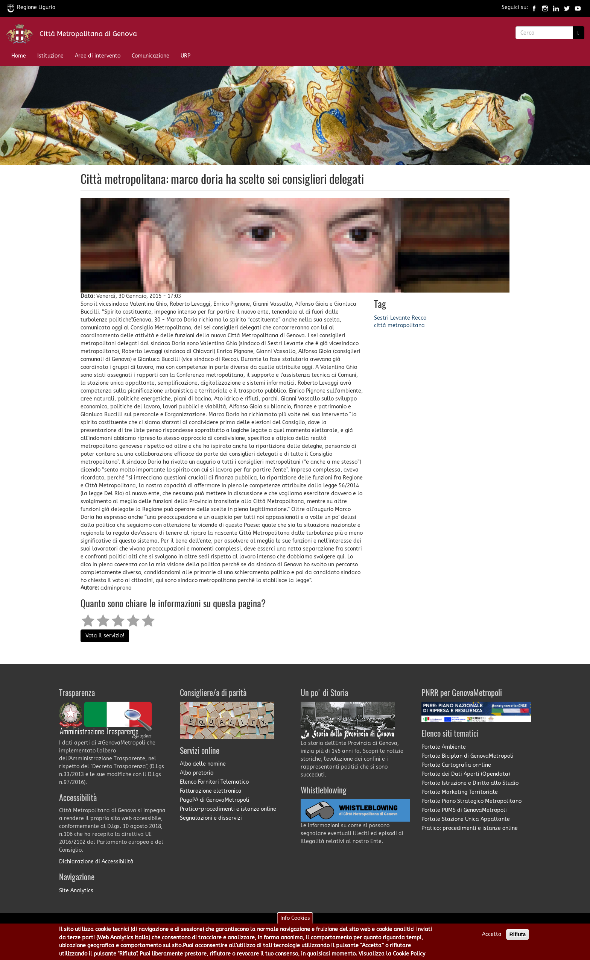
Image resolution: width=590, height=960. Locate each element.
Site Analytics (76, 890)
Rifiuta (517, 935)
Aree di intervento (97, 56)
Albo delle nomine (203, 764)
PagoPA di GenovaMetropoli (214, 800)
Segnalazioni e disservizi (211, 818)
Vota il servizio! (104, 635)
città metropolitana (399, 325)
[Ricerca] (578, 32)
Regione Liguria (32, 7)
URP (185, 56)
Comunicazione (150, 56)
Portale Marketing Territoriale (459, 792)
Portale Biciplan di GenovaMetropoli (467, 756)
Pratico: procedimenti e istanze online (469, 828)
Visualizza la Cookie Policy (392, 954)
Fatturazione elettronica (211, 791)
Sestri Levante (392, 318)
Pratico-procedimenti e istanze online (228, 809)
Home (18, 56)
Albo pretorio (196, 773)
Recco (419, 318)
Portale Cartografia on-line (456, 765)
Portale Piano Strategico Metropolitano (471, 801)
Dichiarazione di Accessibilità (96, 861)
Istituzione (50, 56)
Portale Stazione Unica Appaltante (465, 819)
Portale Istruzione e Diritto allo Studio (470, 783)
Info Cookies (295, 919)
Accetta (492, 935)
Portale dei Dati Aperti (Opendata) (465, 774)
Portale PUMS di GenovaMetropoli (464, 810)
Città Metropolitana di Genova (88, 34)
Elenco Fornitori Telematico (214, 782)
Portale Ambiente (443, 747)
